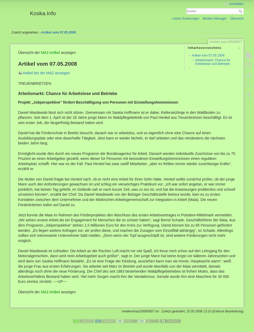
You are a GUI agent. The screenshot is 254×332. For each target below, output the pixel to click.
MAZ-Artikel (50, 52)
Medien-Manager (214, 18)
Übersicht (237, 18)
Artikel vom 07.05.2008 (59, 32)
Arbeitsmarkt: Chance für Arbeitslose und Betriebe (212, 61)
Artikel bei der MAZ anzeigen (46, 73)
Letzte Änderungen (186, 18)
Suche (241, 11)
